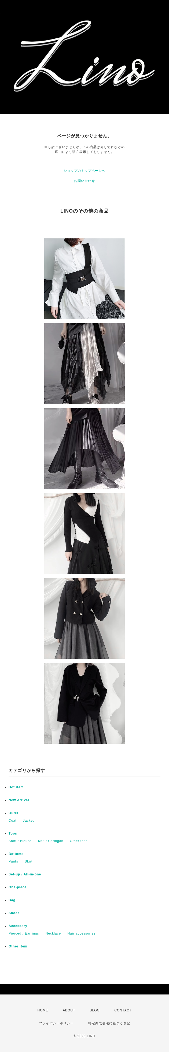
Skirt (28, 861)
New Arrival (19, 800)
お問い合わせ (84, 181)
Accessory (18, 926)
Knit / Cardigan (50, 841)
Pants (13, 861)
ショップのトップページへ (84, 171)
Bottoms (16, 854)
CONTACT (122, 1010)
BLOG (95, 1010)
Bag (12, 900)
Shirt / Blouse (20, 841)
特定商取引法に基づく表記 (109, 1023)
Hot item (16, 787)
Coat (12, 820)
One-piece (18, 887)
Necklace (53, 933)
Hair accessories (81, 933)
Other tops (78, 841)
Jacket (28, 820)
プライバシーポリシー (56, 1023)
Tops (13, 833)
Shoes (14, 913)
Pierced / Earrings (24, 933)
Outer (14, 813)
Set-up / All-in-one (25, 874)
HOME (43, 1010)
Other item (18, 946)
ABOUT (69, 1010)
